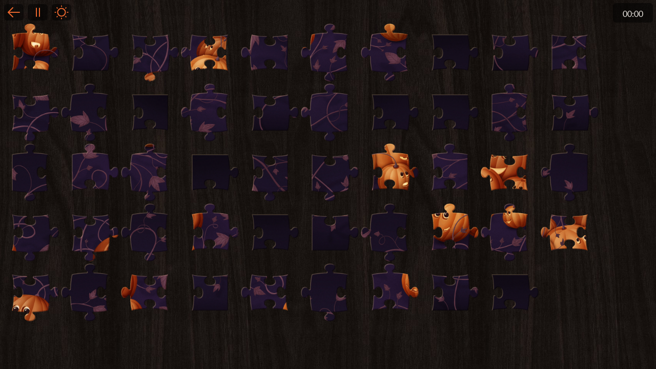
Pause (37, 12)
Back (14, 12)
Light (61, 12)
